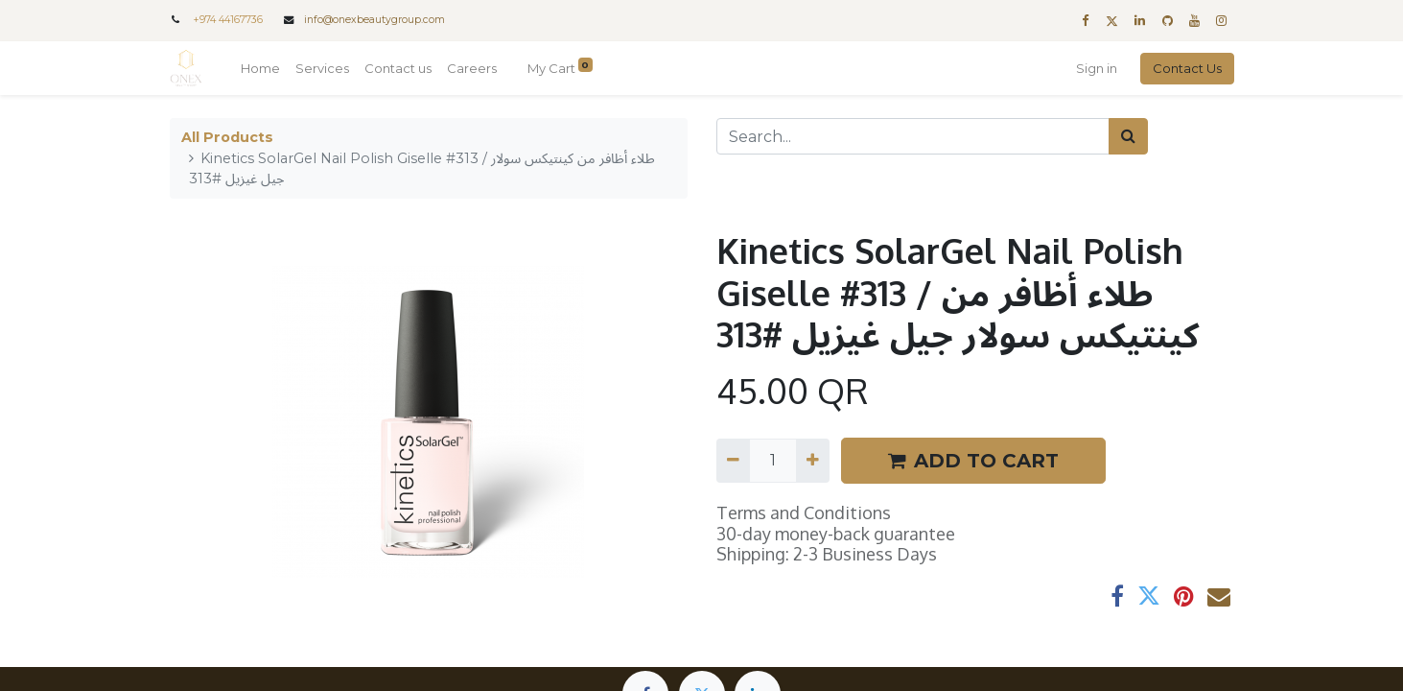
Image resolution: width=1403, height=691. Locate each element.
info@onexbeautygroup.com (374, 19)
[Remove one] (733, 461)
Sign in (1096, 68)
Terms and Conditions (803, 512)
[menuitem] (260, 69)
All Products (227, 137)
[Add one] (813, 461)
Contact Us (1187, 68)
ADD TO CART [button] (973, 460)
